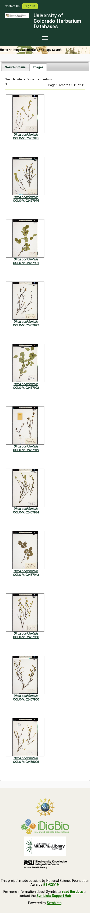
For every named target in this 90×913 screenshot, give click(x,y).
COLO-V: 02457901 (26, 263)
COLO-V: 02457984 (26, 512)
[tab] (15, 67)
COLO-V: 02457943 (26, 575)
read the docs (72, 892)
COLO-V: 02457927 (26, 325)
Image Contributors (25, 50)
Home (4, 50)
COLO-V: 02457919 (26, 450)
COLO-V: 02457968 (26, 637)
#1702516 (51, 884)
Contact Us (12, 6)
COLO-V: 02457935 (26, 138)
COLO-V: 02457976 (26, 200)
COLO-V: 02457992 (26, 387)
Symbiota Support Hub (53, 896)
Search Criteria (15, 67)
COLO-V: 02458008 (26, 762)
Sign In (30, 6)
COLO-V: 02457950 (26, 699)
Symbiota (54, 903)
